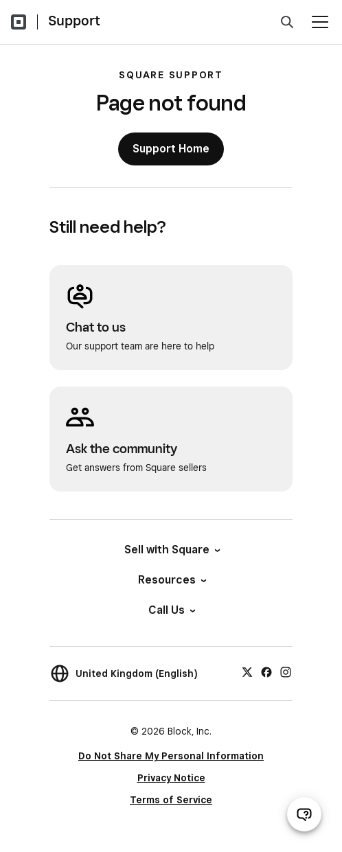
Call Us (171, 610)
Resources (171, 579)
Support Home (171, 148)
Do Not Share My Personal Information (171, 755)
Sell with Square (171, 549)
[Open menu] (320, 21)
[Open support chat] (304, 814)
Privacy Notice (171, 777)
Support (74, 20)
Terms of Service (171, 799)
